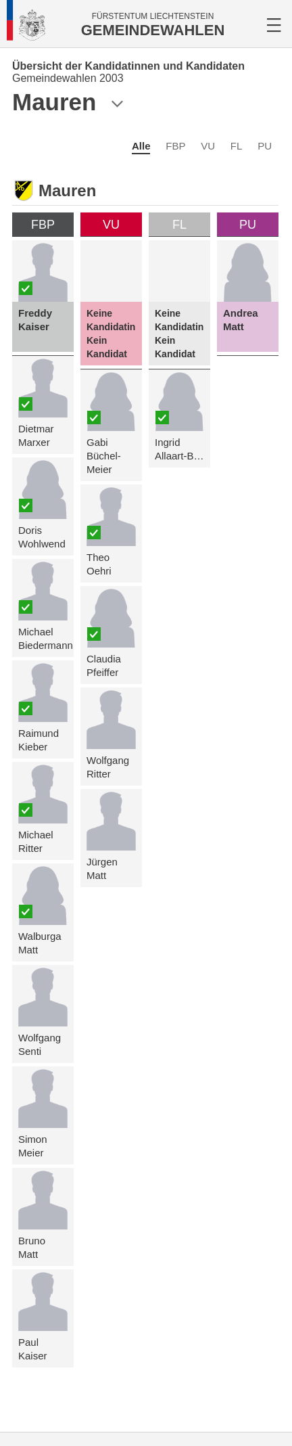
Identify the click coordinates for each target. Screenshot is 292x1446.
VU (208, 146)
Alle (141, 146)
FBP (175, 146)
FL (236, 146)
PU (265, 146)
